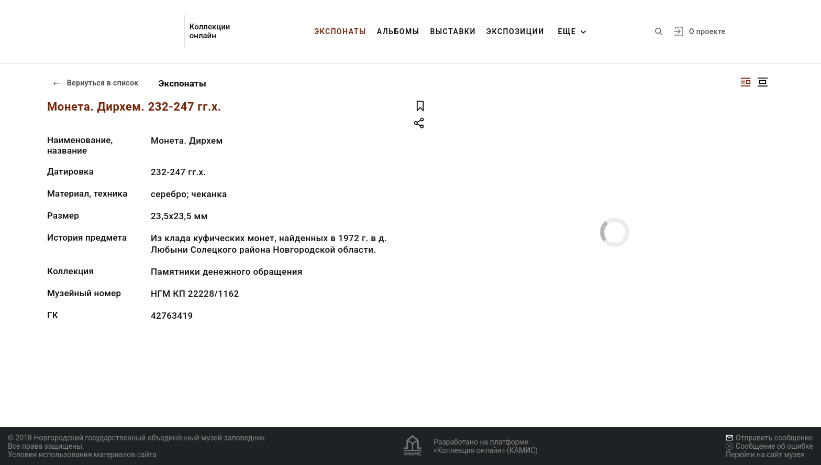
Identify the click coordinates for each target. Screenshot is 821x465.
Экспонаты (340, 31)
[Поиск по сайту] (658, 31)
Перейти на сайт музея (765, 454)
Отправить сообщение (769, 438)
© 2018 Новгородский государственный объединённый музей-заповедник (136, 438)
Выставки (452, 31)
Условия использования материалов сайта (82, 454)
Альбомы (398, 31)
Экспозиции (515, 31)
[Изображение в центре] (762, 82)
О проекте (707, 31)
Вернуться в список (95, 83)
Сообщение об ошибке (769, 446)
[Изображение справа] (745, 82)
